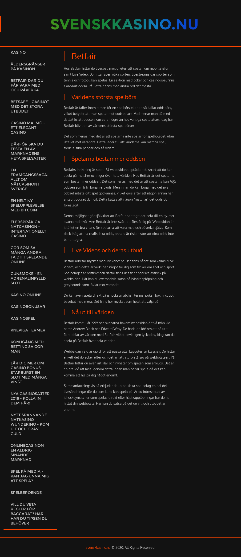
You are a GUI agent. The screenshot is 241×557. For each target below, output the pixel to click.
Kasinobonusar (28, 306)
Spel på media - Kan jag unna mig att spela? (30, 476)
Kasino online (26, 295)
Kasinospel (23, 318)
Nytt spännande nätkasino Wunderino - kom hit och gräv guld (30, 424)
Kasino (18, 52)
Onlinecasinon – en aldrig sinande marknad (29, 452)
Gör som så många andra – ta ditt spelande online (29, 255)
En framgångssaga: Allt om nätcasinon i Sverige (29, 179)
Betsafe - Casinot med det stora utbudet (30, 106)
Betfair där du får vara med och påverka (27, 85)
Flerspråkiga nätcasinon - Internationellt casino (28, 229)
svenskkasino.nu (98, 547)
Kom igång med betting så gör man (27, 347)
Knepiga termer (28, 330)
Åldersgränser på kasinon (28, 66)
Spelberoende (26, 492)
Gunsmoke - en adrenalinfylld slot (28, 278)
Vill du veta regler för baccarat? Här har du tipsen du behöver (29, 513)
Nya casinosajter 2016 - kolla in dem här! (30, 398)
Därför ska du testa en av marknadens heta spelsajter (28, 151)
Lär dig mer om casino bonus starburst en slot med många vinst (29, 372)
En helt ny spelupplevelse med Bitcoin (27, 205)
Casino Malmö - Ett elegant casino (28, 128)
